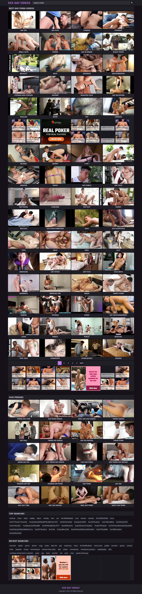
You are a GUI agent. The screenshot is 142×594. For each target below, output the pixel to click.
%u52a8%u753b (63, 529)
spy (42, 553)
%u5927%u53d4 (66, 522)
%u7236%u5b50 (102, 518)
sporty (122, 546)
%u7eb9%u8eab (67, 518)
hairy (76, 546)
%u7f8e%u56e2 (116, 529)
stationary (68, 546)
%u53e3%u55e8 (15, 533)
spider (20, 546)
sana (66, 553)
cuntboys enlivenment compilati (21, 553)
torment (114, 546)
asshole (91, 518)
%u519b (52, 529)
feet (59, 549)
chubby (46, 518)
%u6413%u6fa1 (15, 526)
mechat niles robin (48, 549)
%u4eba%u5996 (80, 522)
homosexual (35, 549)
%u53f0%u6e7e (67, 526)
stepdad (18, 549)
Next (82, 363)
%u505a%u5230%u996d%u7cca (21, 529)
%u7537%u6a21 (94, 522)
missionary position (88, 549)
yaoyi (37, 553)
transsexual (74, 549)
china (19, 518)
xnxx (72, 553)
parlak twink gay (82, 553)
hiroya (26, 549)
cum (77, 518)
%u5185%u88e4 (108, 522)
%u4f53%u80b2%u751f (50, 526)
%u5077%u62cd (41, 529)
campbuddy (101, 549)
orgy (40, 546)
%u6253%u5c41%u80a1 (83, 526)
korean (83, 518)
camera (129, 546)
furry (112, 518)
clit (61, 553)
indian (65, 549)
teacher (55, 553)
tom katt (13, 546)
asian (26, 518)
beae (48, 553)
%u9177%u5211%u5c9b (18, 522)
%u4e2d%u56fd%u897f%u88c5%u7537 (43, 522)
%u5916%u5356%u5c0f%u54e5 (82, 529)
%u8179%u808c (102, 529)
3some (34, 546)
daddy (32, 518)
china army (98, 546)
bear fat (54, 546)
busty (47, 546)
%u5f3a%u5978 (121, 522)
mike (11, 549)
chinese (12, 518)
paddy (107, 546)
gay (60, 546)
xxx (57, 518)
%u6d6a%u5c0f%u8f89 (31, 526)
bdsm (39, 518)
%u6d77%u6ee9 (100, 526)
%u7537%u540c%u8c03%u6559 (120, 526)
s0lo (109, 549)
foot (52, 518)
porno (27, 546)
